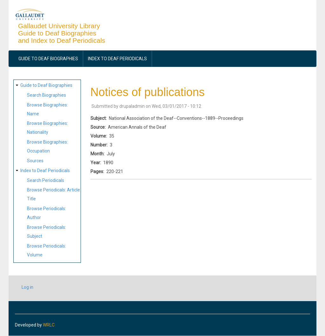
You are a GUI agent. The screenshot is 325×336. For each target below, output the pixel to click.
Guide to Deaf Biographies (48, 58)
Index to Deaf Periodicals (117, 58)
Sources (35, 160)
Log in (27, 287)
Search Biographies (46, 95)
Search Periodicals (45, 180)
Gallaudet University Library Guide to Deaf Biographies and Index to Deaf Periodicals (61, 33)
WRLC (49, 324)
